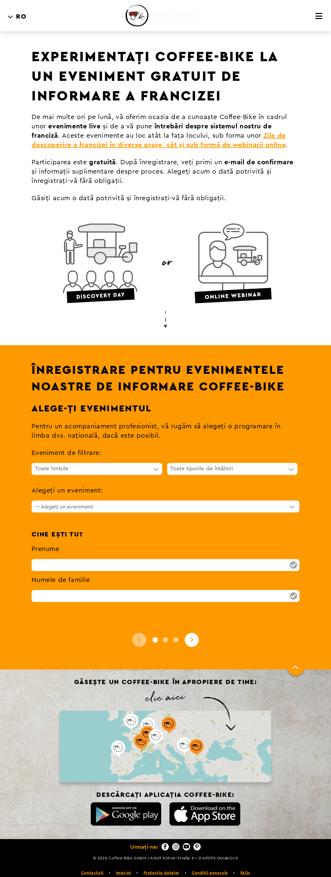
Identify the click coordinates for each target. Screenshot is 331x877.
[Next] (192, 630)
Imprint (123, 863)
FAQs (245, 863)
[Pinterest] (197, 837)
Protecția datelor (161, 863)
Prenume (45, 539)
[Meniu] (319, 6)
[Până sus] (295, 658)
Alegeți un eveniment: (67, 481)
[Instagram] (175, 837)
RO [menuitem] (21, 7)
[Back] (139, 630)
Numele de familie (61, 570)
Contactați (92, 863)
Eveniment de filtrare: (66, 443)
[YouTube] (186, 837)
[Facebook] (165, 837)
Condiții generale (210, 863)
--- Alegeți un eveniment (64, 497)
